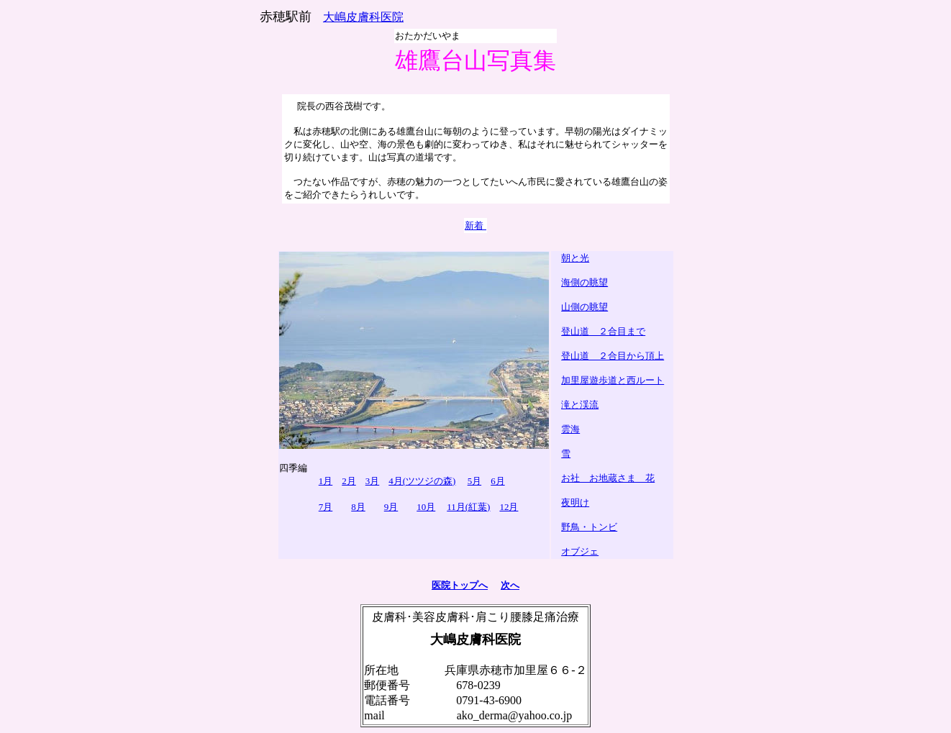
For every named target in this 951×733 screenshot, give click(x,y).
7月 (326, 506)
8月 (358, 506)
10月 (426, 506)
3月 (372, 480)
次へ (510, 585)
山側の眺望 (584, 306)
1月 (326, 480)
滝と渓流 (580, 404)
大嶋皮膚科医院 (363, 17)
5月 (475, 480)
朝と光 (575, 257)
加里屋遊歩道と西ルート (612, 380)
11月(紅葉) (468, 506)
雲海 (570, 429)
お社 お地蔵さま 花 (608, 478)
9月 (391, 506)
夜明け (575, 502)
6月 (498, 480)
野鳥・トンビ (589, 527)
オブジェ (580, 551)
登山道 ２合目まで (603, 331)
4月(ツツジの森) (421, 480)
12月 (508, 506)
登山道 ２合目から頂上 (612, 355)
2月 (349, 480)
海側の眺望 (584, 282)
